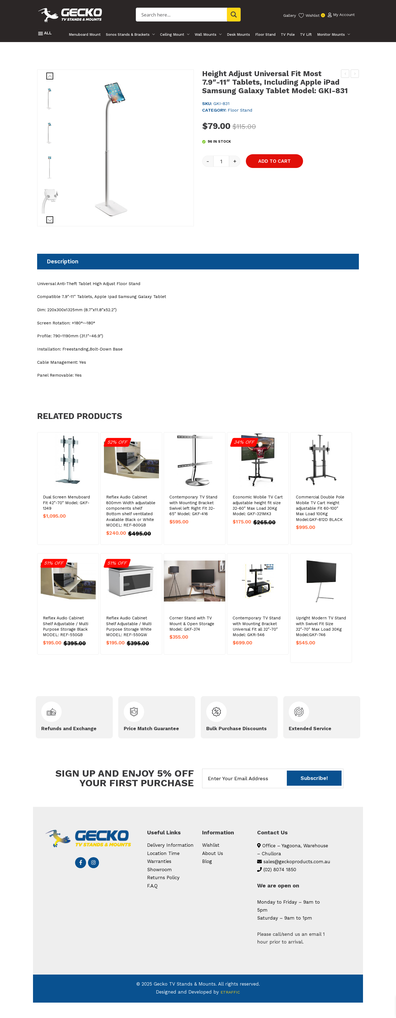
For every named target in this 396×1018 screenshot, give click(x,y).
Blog (207, 877)
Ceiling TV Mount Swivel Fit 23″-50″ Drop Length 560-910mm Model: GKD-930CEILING (355, 74)
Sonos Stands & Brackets (127, 34)
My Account (341, 15)
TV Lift (307, 34)
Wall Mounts (205, 34)
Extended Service (315, 740)
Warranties (159, 877)
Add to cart (288, 175)
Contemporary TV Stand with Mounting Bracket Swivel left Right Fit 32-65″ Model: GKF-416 (193, 514)
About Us (212, 868)
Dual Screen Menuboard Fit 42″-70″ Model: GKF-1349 (66, 511)
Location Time (163, 868)
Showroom (159, 885)
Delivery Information (170, 860)
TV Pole (288, 34)
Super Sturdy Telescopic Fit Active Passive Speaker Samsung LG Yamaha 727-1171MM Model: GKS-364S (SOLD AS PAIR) (345, 74)
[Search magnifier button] (234, 14)
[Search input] (186, 14)
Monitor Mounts (332, 34)
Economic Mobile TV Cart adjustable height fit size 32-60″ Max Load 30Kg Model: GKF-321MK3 (258, 514)
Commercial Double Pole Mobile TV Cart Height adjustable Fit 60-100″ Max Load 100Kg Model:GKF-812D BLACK (320, 517)
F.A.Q (152, 901)
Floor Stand (265, 34)
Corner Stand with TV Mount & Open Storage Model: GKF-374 (191, 632)
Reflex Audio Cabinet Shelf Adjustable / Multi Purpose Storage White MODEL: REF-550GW (129, 635)
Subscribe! (314, 794)
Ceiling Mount (172, 34)
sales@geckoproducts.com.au (296, 877)
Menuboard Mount (84, 34)
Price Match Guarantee (142, 740)
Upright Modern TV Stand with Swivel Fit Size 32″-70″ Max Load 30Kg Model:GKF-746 (321, 635)
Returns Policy (163, 893)
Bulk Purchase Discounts (227, 740)
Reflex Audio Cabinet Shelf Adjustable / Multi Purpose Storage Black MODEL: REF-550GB (65, 635)
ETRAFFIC (230, 1007)
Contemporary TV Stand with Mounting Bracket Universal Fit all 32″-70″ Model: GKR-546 (256, 635)
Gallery (289, 15)
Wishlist (210, 860)
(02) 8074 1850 (279, 885)
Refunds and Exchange (60, 740)
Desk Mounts (238, 34)
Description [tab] (62, 261)
